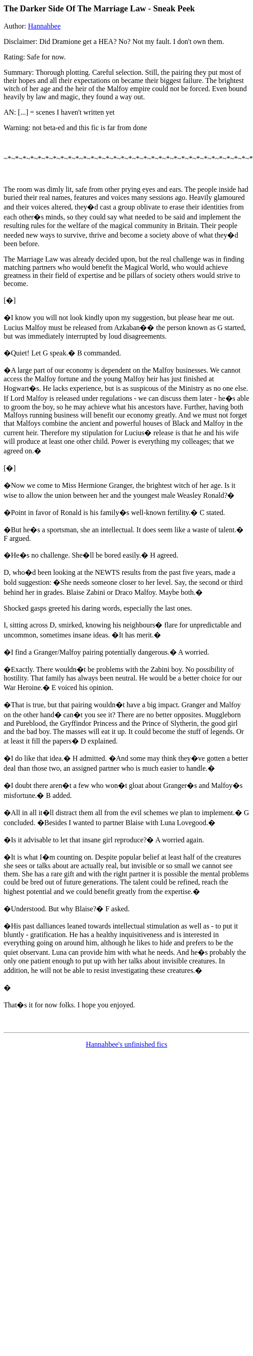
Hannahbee (44, 26)
